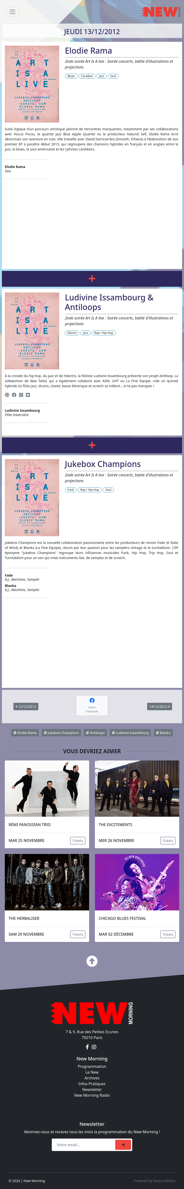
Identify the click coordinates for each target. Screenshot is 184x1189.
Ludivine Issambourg (130, 732)
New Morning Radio (92, 1095)
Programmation (92, 1066)
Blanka (163, 732)
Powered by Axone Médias (154, 1180)
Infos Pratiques (92, 1083)
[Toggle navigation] (12, 12)
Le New (91, 1072)
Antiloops (95, 732)
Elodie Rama (25, 732)
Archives (91, 1078)
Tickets (77, 840)
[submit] (123, 1145)
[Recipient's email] (84, 1145)
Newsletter (92, 1089)
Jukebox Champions (61, 732)
